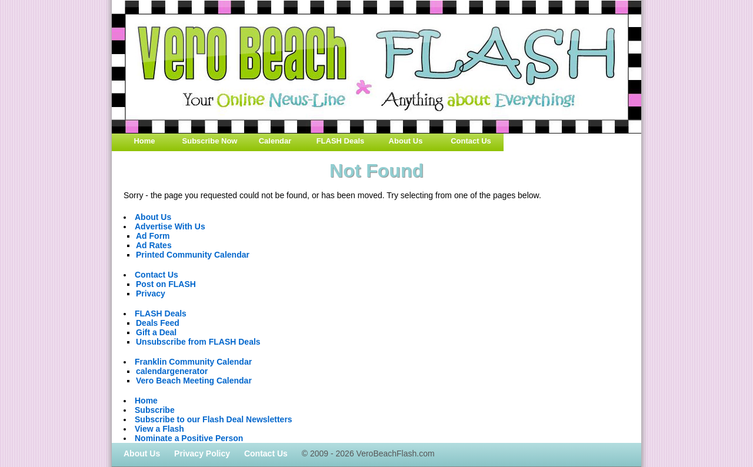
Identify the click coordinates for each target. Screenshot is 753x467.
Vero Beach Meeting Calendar (194, 380)
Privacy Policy (202, 453)
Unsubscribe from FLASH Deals (198, 341)
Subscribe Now (210, 140)
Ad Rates (154, 245)
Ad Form (153, 236)
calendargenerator (172, 371)
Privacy (150, 293)
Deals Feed (157, 323)
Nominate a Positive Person (189, 438)
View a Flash (159, 428)
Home (144, 140)
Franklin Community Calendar (193, 361)
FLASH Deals (340, 140)
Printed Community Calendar (192, 254)
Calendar (275, 140)
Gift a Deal (156, 332)
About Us (406, 140)
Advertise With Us (170, 226)
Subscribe (155, 410)
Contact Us (471, 140)
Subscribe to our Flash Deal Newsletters (213, 419)
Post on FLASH (166, 284)
